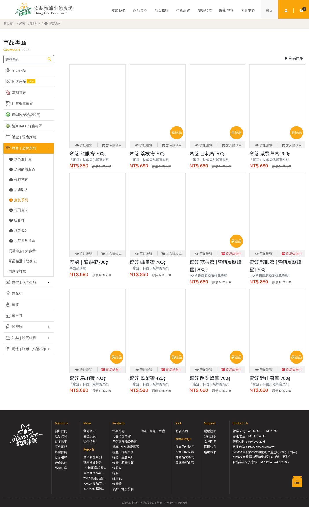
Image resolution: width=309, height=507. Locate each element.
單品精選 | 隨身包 (23, 261)
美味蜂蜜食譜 (185, 462)
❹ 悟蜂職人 (18, 190)
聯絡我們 (210, 452)
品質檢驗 (162, 10)
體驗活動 (182, 431)
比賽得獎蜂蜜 (19, 103)
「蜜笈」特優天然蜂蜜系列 (90, 160)
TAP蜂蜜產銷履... (94, 468)
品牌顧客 (61, 468)
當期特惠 (16, 92)
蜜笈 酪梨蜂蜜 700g (210, 378)
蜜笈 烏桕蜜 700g (87, 378)
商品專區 (140, 10)
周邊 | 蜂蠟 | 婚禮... (154, 431)
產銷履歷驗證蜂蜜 (23, 114)
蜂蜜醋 (14, 326)
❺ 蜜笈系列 (52, 23)
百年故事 (61, 442)
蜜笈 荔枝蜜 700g (148, 154)
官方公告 (89, 431)
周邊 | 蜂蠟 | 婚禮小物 (25, 349)
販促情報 (89, 442)
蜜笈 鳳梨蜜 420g (148, 378)
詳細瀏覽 (83, 145)
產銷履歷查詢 (92, 457)
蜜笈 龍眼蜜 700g (87, 154)
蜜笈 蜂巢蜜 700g (148, 262)
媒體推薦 (61, 452)
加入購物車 (111, 145)
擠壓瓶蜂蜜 (17, 271)
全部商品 (16, 70)
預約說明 (210, 436)
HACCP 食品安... (93, 483)
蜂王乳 (14, 315)
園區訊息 (89, 436)
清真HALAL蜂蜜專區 (24, 126)
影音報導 (61, 457)
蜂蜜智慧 (226, 10)
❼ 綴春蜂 (17, 220)
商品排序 (293, 58)
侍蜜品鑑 (183, 10)
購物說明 (210, 431)
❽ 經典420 (17, 230)
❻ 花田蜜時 (18, 210)
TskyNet (182, 503)
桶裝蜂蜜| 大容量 (22, 251)
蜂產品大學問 (185, 457)
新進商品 (20, 81)
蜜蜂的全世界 (185, 452)
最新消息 (61, 436)
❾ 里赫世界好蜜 (22, 241)
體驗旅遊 (205, 10)
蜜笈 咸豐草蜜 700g (269, 154)
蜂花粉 (14, 293)
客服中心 (248, 10)
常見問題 (210, 442)
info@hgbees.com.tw (261, 447)
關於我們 (119, 10)
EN (269, 11)
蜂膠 (12, 304)
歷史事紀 (61, 447)
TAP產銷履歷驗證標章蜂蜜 (209, 275)
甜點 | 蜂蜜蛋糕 (21, 338)
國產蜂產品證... (93, 473)
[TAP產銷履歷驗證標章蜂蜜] (269, 275)
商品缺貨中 (231, 254)
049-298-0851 (257, 436)
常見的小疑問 (185, 447)
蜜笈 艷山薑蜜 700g (269, 378)
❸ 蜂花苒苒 (18, 179)
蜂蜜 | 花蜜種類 (21, 282)
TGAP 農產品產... (94, 478)
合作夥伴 (61, 463)
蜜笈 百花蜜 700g (208, 154)
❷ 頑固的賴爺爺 (22, 169)
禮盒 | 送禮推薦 (21, 137)
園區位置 (210, 447)
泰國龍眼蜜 (77, 268)
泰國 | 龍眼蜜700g (88, 262)
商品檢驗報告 (92, 462)
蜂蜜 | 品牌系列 (29, 23)
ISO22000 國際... (93, 489)
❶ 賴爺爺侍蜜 (20, 159)
